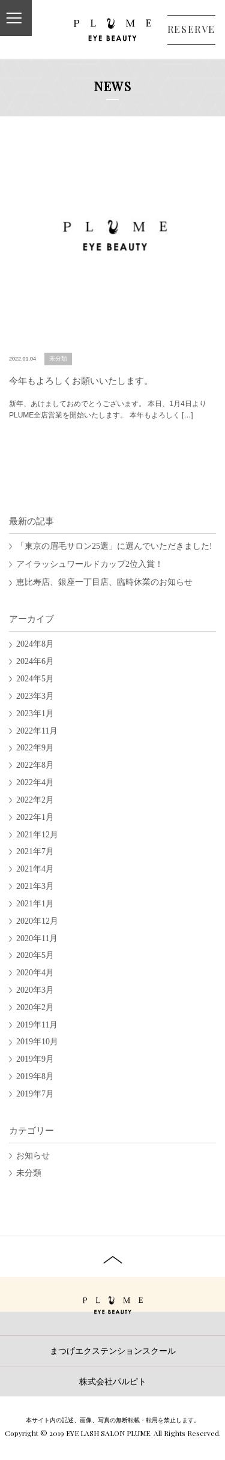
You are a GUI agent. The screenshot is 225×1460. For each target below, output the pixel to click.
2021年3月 (35, 886)
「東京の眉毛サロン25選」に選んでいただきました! (114, 546)
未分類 (58, 358)
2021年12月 (37, 834)
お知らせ (33, 1155)
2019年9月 (35, 1059)
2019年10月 (37, 1041)
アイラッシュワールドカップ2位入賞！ (89, 564)
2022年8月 (35, 765)
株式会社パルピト (112, 1381)
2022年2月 (35, 799)
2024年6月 (35, 661)
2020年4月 (35, 972)
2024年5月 (35, 678)
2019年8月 (35, 1076)
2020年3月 (35, 990)
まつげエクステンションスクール (113, 1351)
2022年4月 (35, 782)
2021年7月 (35, 851)
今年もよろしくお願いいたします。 (81, 381)
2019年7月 (35, 1093)
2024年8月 (35, 643)
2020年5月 (35, 955)
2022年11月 (37, 730)
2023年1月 (35, 713)
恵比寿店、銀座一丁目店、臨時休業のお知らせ (104, 582)
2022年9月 (35, 747)
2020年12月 (37, 921)
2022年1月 (35, 817)
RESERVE (191, 29)
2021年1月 (35, 903)
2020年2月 (35, 1007)
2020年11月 (37, 938)
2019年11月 (37, 1024)
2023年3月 (35, 696)
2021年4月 (35, 868)
